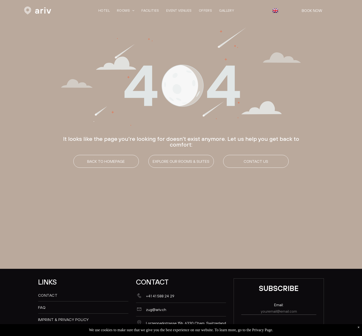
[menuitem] (104, 10)
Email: (278, 305)
